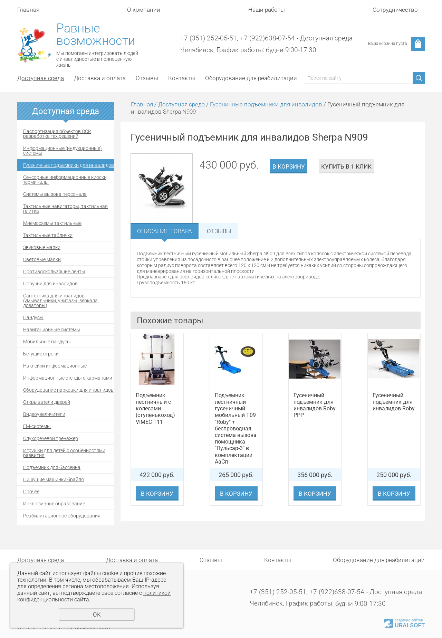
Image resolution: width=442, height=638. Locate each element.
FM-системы (37, 426)
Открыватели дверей (46, 402)
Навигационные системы (51, 329)
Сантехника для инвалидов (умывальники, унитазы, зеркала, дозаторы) (61, 300)
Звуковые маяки (41, 247)
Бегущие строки (41, 353)
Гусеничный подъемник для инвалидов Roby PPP (315, 405)
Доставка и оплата (100, 78)
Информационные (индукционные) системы (62, 150)
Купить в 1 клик (346, 166)
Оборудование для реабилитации (251, 78)
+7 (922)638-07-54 (267, 38)
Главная (28, 9)
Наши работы (266, 9)
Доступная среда (40, 78)
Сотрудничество (395, 9)
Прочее (31, 491)
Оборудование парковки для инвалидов (68, 390)
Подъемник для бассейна (51, 467)
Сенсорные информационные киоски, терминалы (65, 179)
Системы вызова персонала (55, 194)
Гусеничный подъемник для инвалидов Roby (394, 402)
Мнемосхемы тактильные (52, 223)
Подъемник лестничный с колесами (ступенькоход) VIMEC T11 (155, 408)
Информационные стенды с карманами (67, 378)
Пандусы (33, 317)
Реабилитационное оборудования (61, 515)
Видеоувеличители (44, 414)
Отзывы (147, 78)
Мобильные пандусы (47, 341)
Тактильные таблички (48, 235)
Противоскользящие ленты (54, 271)
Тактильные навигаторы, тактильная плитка (65, 208)
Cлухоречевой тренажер (50, 438)
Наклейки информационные (55, 366)
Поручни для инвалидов (50, 283)
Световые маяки (42, 259)
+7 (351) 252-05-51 (208, 38)
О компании (143, 9)
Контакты (181, 78)
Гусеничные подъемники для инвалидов (68, 165)
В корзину (288, 166)
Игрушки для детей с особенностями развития (64, 453)
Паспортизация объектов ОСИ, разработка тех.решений (58, 133)
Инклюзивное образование (54, 503)
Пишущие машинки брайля (53, 479)
